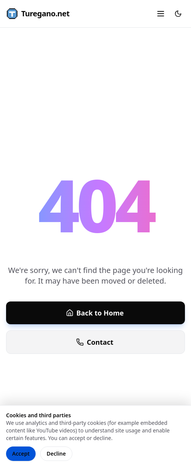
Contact (94, 342)
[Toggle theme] (178, 14)
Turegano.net (37, 14)
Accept (21, 453)
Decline (56, 453)
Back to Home (95, 312)
